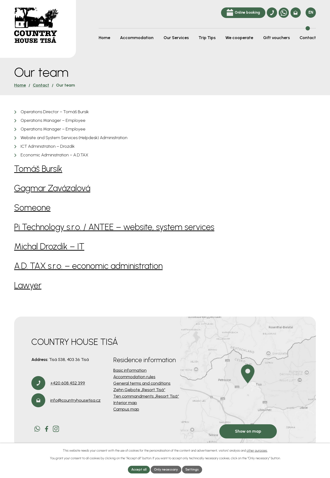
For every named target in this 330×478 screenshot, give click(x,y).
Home (20, 85)
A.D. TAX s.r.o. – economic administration (88, 266)
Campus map (126, 409)
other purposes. (257, 450)
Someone (32, 207)
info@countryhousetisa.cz (75, 400)
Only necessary (166, 469)
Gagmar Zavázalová (52, 188)
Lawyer (27, 285)
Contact (41, 85)
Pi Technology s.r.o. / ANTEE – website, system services (114, 227)
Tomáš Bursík (38, 169)
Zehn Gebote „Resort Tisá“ (139, 389)
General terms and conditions (142, 383)
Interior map (125, 402)
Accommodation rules (134, 376)
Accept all (139, 469)
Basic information (130, 370)
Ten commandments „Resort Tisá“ (146, 396)
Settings (192, 469)
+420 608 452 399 (67, 383)
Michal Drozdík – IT (49, 246)
